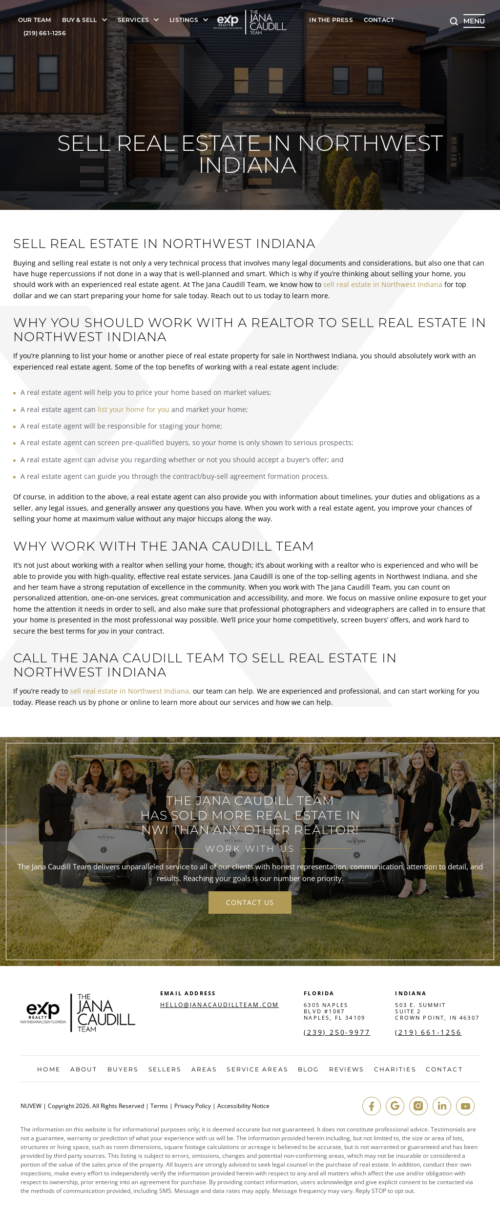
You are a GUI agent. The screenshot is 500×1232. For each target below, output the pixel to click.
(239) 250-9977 (337, 1032)
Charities (395, 1069)
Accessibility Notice (243, 1106)
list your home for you (133, 409)
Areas (204, 1069)
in (442, 1106)
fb (371, 1106)
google (395, 1106)
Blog (308, 1069)
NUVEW (31, 1106)
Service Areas (257, 1069)
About (84, 1069)
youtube (465, 1106)
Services (133, 20)
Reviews (346, 1069)
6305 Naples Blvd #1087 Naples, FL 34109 (334, 1011)
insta (418, 1106)
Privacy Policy (192, 1106)
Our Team (34, 20)
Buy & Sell (79, 20)
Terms (159, 1106)
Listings (183, 20)
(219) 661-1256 (44, 33)
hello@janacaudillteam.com (219, 1005)
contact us (250, 902)
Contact (379, 20)
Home (48, 1069)
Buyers (123, 1069)
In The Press (331, 20)
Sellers (165, 1069)
